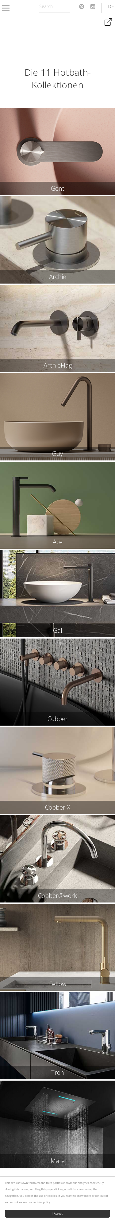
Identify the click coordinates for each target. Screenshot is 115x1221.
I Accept (57, 1213)
